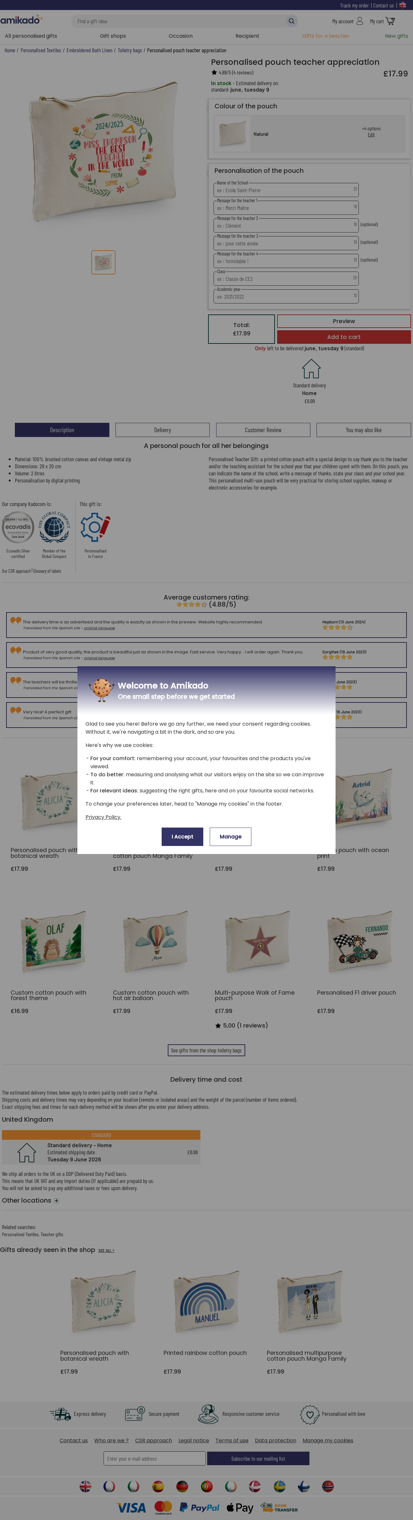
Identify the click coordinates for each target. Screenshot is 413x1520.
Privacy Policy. (103, 817)
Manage (230, 836)
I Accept (182, 836)
